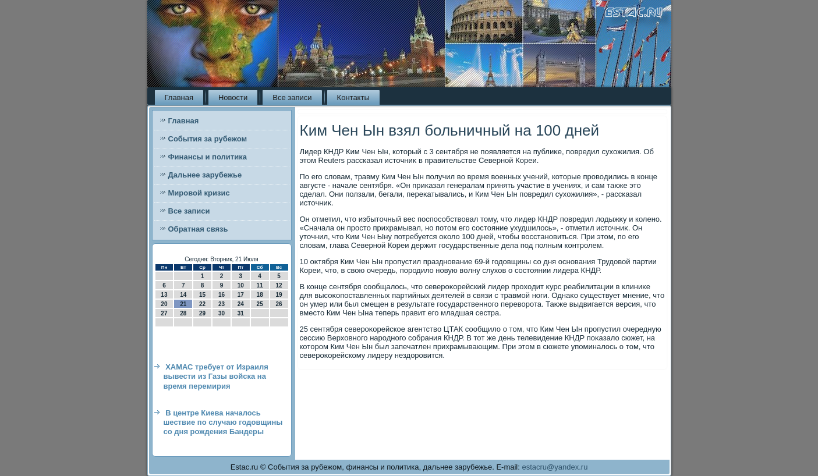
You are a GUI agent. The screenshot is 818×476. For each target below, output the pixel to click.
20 (164, 304)
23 (221, 304)
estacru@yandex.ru (554, 467)
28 (183, 313)
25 (260, 304)
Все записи (291, 97)
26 (278, 304)
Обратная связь (198, 229)
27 (164, 313)
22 (202, 304)
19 (278, 295)
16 (221, 295)
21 (183, 304)
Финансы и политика (207, 156)
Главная (179, 97)
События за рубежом (207, 138)
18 (260, 295)
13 (164, 295)
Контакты (353, 97)
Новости (232, 97)
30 (221, 313)
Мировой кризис (199, 193)
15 (202, 295)
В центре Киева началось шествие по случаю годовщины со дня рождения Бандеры (223, 422)
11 (260, 285)
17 (241, 295)
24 (241, 304)
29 (202, 313)
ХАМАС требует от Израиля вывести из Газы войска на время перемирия (216, 376)
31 (241, 313)
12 (278, 285)
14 (183, 295)
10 (241, 285)
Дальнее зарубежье (205, 174)
